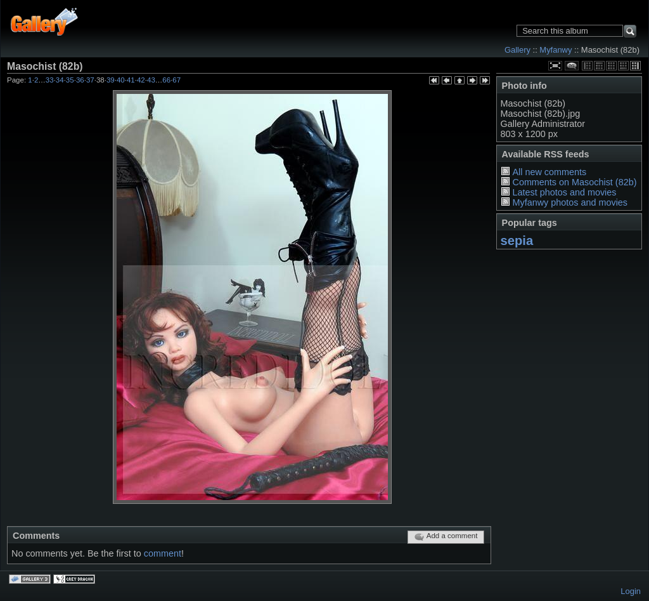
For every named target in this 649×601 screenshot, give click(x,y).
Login (630, 591)
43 (151, 80)
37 (90, 80)
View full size (555, 65)
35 (70, 80)
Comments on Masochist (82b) (574, 182)
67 (176, 80)
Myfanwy (555, 50)
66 (166, 80)
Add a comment (445, 537)
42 (141, 80)
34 (60, 80)
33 (50, 80)
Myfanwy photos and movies (569, 202)
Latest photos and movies (564, 192)
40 (121, 80)
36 (80, 80)
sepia (517, 241)
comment (162, 553)
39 (110, 80)
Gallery (517, 50)
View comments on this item (572, 65)
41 (131, 80)
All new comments (549, 172)
